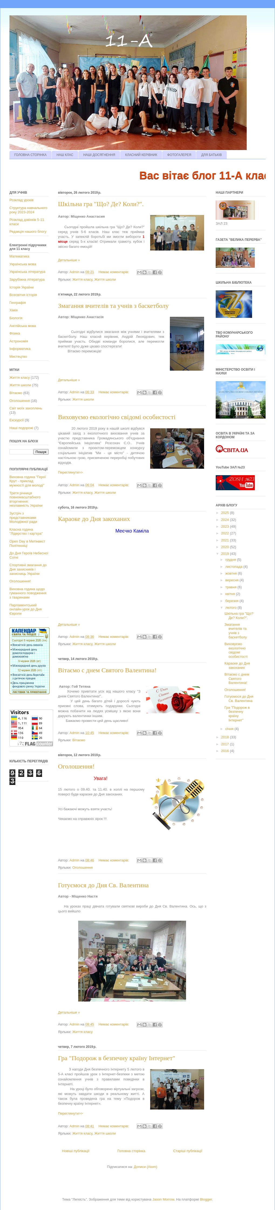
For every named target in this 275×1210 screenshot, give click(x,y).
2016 (225, 751)
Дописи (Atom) (145, 1167)
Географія (17, 303)
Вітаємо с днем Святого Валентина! (107, 670)
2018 (225, 737)
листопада (234, 567)
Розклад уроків (21, 200)
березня (232, 601)
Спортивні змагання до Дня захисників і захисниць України (28, 569)
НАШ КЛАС (65, 155)
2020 (225, 547)
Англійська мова (22, 326)
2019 (225, 554)
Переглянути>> (70, 472)
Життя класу (82, 279)
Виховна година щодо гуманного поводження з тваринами (27, 593)
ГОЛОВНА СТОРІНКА (30, 155)
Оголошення (82, 867)
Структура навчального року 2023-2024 (28, 210)
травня (231, 587)
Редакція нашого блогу (27, 232)
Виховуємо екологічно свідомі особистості (117, 416)
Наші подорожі (21, 428)
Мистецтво (18, 356)
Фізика (14, 333)
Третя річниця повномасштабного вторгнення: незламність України (25, 499)
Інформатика (19, 349)
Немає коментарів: (114, 272)
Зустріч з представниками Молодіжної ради (23, 517)
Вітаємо (78, 740)
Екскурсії (16, 420)
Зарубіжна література (26, 279)
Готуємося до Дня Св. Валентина (103, 885)
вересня (232, 580)
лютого (231, 608)
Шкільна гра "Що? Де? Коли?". (101, 203)
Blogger (206, 1199)
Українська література (27, 272)
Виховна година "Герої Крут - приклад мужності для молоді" (27, 481)
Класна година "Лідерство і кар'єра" (26, 531)
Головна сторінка (131, 1151)
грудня (231, 560)
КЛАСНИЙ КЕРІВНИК (141, 155)
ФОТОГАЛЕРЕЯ (179, 155)
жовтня (231, 573)
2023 (225, 526)
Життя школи (105, 279)
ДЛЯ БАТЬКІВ (211, 155)
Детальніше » (69, 260)
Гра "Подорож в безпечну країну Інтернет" (116, 1058)
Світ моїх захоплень (25, 408)
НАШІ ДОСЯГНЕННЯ (99, 155)
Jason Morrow (163, 1199)
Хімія (13, 310)
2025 (225, 513)
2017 (225, 744)
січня (230, 729)
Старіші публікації (187, 1151)
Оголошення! (76, 766)
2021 (225, 540)
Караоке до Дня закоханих (94, 518)
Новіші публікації (76, 1151)
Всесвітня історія (23, 295)
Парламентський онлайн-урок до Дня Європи (25, 609)
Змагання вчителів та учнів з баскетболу (113, 305)
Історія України (21, 287)
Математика (19, 256)
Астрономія (18, 341)
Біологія (15, 318)
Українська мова (22, 264)
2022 (225, 533)
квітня (230, 594)
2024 (225, 520)
